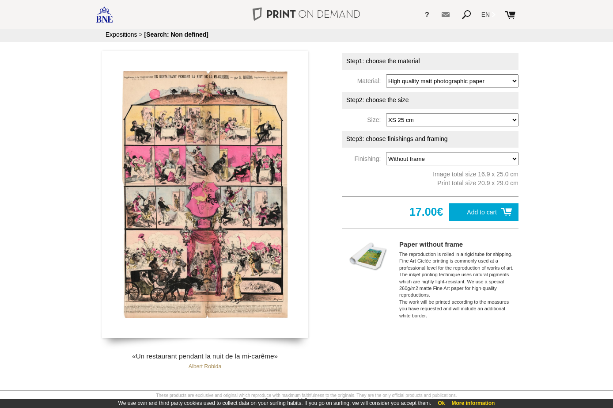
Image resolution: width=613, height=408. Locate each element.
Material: (370, 80)
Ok (441, 403)
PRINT (306, 14)
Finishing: (369, 158)
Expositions (121, 34)
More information (473, 403)
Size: (375, 119)
